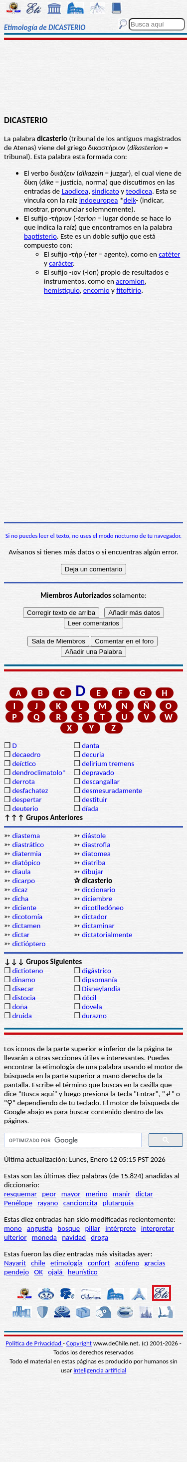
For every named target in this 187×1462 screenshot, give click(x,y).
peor (49, 1193)
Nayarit (15, 1262)
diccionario (98, 889)
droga (99, 1237)
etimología (66, 1262)
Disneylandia (101, 988)
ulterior (15, 1237)
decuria (93, 754)
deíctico (24, 763)
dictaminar (98, 925)
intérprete (120, 1228)
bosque (68, 1228)
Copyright (79, 1343)
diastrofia (96, 844)
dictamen (26, 925)
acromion (130, 281)
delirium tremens (108, 763)
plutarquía (118, 1202)
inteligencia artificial (99, 1370)
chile (38, 1262)
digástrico (96, 970)
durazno (94, 1015)
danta (90, 745)
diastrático (28, 844)
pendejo (16, 1271)
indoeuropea (98, 200)
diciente (24, 907)
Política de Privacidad (34, 1343)
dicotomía (27, 916)
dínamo (23, 979)
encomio (96, 290)
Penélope (18, 1202)
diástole (94, 835)
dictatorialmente (107, 934)
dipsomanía (99, 979)
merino (97, 1193)
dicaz (19, 889)
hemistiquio (62, 290)
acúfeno (127, 1262)
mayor (71, 1193)
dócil (89, 997)
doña (19, 1006)
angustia (39, 1228)
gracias (154, 1262)
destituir (94, 799)
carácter (61, 263)
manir (122, 1193)
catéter (169, 254)
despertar (26, 799)
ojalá (56, 1271)
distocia (23, 997)
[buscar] (72, 1140)
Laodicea (74, 191)
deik (129, 200)
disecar (22, 988)
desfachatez (30, 790)
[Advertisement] (93, 79)
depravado (98, 772)
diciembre (97, 898)
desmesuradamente (112, 790)
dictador (94, 916)
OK (38, 1271)
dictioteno (27, 970)
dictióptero (28, 943)
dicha (20, 898)
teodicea (139, 191)
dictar (20, 934)
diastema (26, 835)
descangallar (101, 781)
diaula (21, 871)
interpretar (157, 1228)
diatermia (26, 853)
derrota (23, 781)
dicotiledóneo (103, 907)
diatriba (93, 862)
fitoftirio (128, 290)
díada (90, 808)
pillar (92, 1228)
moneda (44, 1237)
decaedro (26, 754)
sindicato (105, 191)
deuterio (25, 808)
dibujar (92, 871)
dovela (92, 1006)
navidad (74, 1237)
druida (22, 1015)
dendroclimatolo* (39, 772)
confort (99, 1262)
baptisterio (40, 236)
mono (13, 1228)
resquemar (20, 1193)
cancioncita (80, 1202)
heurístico (83, 1271)
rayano (47, 1202)
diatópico (26, 862)
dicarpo (23, 880)
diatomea (96, 853)
